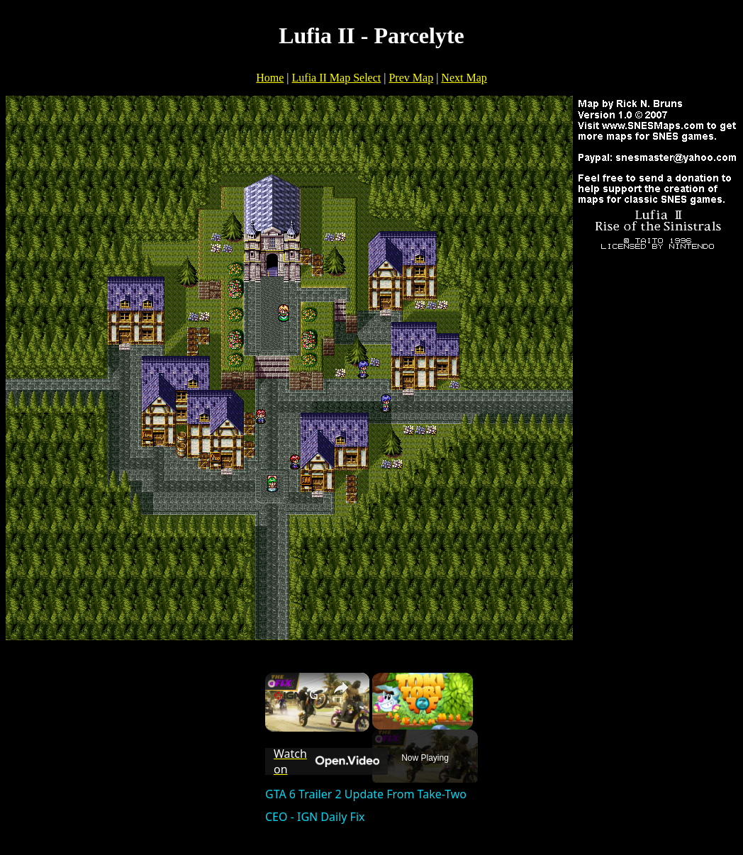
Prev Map (411, 78)
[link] (288, 695)
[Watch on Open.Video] (326, 761)
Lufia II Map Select (336, 78)
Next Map (463, 78)
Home (270, 78)
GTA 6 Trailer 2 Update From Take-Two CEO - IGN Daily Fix (315, 694)
